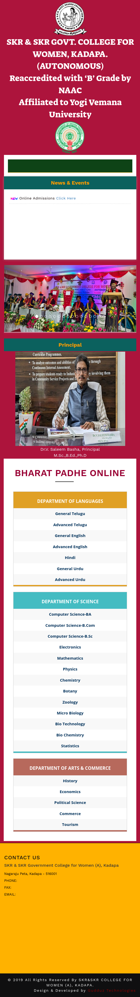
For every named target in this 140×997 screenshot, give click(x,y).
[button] (14, 298)
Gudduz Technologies (112, 990)
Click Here (66, 200)
